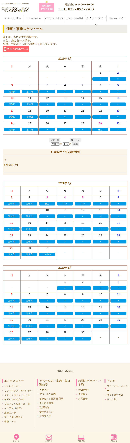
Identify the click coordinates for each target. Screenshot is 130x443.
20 (65, 110)
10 (12, 98)
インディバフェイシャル (17, 395)
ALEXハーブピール (96, 19)
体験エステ (10, 421)
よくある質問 (46, 403)
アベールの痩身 (75, 18)
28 (82, 123)
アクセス (16, 441)
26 (47, 123)
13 (65, 98)
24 (12, 123)
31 (47, 248)
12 (47, 98)
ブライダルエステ (13, 417)
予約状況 (113, 441)
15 (100, 98)
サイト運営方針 (115, 395)
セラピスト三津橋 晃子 (51, 398)
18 (29, 110)
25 (29, 123)
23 (118, 110)
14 (82, 98)
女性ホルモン (46, 411)
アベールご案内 (13, 18)
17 (12, 110)
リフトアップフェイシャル (18, 390)
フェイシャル (34, 18)
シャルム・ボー (117, 18)
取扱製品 (44, 407)
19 (47, 110)
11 (29, 98)
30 (118, 123)
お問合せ (48, 441)
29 (100, 123)
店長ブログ (45, 416)
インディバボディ (54, 18)
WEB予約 (81, 441)
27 (65, 123)
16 (118, 98)
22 (100, 110)
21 (82, 110)
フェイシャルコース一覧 (17, 404)
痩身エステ (10, 412)
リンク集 (111, 399)
